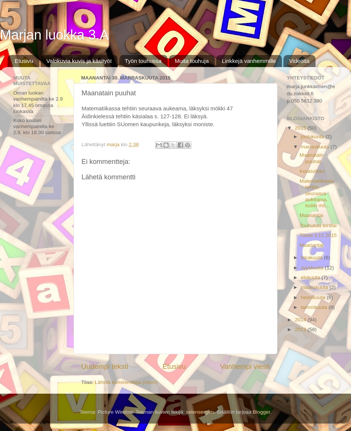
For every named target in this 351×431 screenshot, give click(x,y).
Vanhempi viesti (245, 366)
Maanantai (311, 215)
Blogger (261, 412)
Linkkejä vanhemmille (249, 61)
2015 (301, 128)
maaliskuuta (315, 287)
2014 (301, 319)
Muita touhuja (192, 61)
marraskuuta (316, 147)
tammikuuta (315, 307)
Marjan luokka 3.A (54, 35)
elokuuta (311, 277)
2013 (301, 329)
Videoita (299, 61)
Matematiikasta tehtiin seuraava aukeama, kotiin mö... (317, 193)
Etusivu (24, 61)
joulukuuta (313, 136)
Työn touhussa (143, 61)
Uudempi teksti (104, 366)
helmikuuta (314, 297)
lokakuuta (312, 257)
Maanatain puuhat (311, 158)
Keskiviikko (312, 171)
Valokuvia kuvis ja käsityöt (79, 61)
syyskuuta (313, 268)
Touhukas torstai (318, 225)
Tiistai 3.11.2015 (318, 235)
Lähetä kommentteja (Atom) (126, 382)
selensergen (200, 412)
